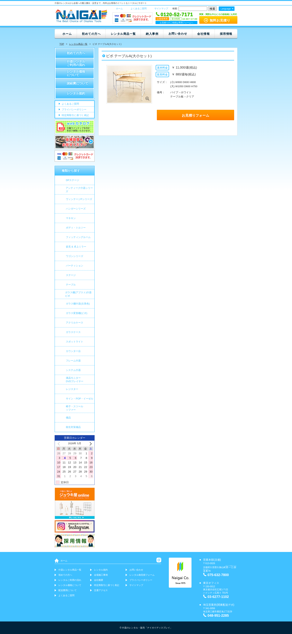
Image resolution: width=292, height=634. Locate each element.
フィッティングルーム (78, 237)
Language (226, 8)
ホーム (119, 8)
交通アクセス (101, 590)
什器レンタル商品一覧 (69, 569)
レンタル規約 (76, 93)
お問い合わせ (177, 33)
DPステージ (72, 180)
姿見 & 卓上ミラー (76, 246)
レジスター (72, 389)
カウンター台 (73, 351)
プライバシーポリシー (73, 109)
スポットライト (74, 341)
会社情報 (203, 33)
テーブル (71, 284)
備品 (68, 417)
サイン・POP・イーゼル (79, 398)
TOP (61, 44)
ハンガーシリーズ (76, 208)
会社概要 (98, 580)
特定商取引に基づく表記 (75, 115)
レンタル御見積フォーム (142, 575)
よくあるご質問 (139, 8)
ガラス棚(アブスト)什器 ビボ (78, 294)
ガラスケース (73, 332)
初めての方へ (91, 33)
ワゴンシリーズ (74, 256)
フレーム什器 (73, 360)
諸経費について (77, 83)
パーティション (74, 265)
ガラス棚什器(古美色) (78, 303)
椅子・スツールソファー (74, 408)
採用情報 (226, 33)
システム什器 (73, 370)
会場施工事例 (101, 575)
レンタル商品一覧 (123, 33)
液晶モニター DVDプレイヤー (74, 379)
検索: (175, 8)
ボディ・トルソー (76, 227)
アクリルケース (74, 322)
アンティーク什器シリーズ (79, 190)
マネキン (71, 218)
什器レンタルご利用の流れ (76, 63)
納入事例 (152, 33)
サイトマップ (161, 8)
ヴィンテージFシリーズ (79, 199)
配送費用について (67, 590)
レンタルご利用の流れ (69, 580)
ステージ (71, 275)
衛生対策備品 (73, 427)
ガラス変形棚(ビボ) (76, 313)
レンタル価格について (76, 73)
